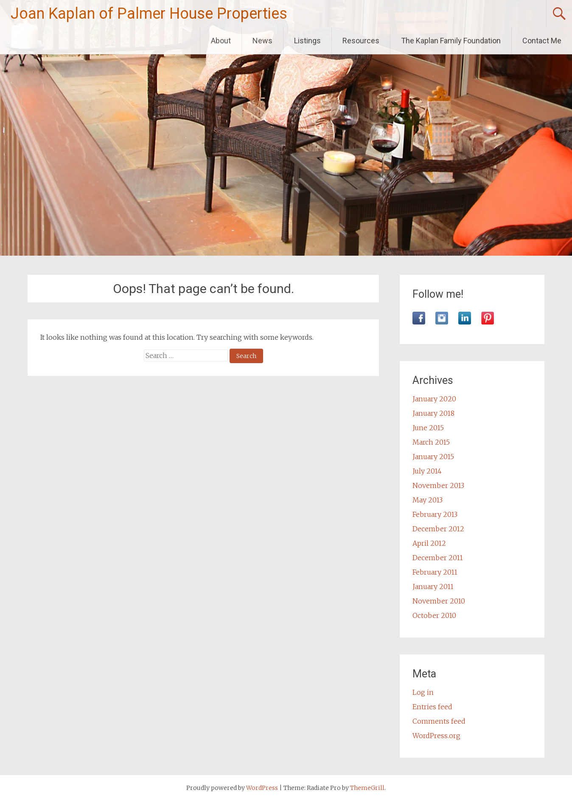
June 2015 (428, 427)
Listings (307, 40)
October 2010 (434, 615)
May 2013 (427, 500)
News (262, 40)
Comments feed (438, 721)
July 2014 (427, 471)
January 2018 (433, 413)
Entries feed (432, 706)
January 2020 (434, 399)
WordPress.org (436, 735)
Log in (423, 692)
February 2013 (434, 514)
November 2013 (438, 485)
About (221, 40)
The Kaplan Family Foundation (451, 40)
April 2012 (429, 543)
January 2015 (433, 456)
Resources (360, 40)
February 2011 (434, 572)
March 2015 (431, 442)
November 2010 (438, 601)
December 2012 (438, 529)
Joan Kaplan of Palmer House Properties (149, 14)
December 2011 (437, 557)
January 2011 (433, 586)
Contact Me (541, 40)
